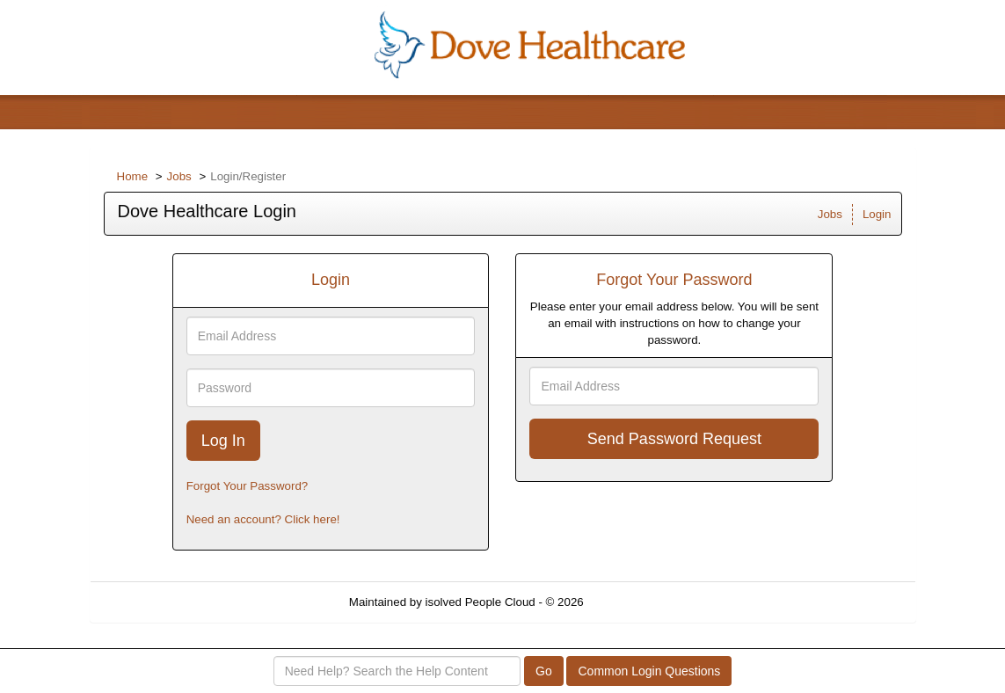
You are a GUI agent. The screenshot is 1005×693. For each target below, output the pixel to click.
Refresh (635, 602)
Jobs (179, 176)
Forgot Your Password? (247, 485)
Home (133, 176)
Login (877, 214)
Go (543, 671)
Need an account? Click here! (263, 519)
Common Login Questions (649, 671)
